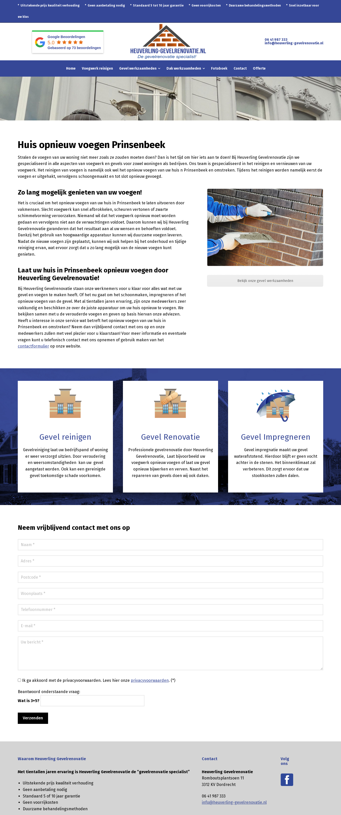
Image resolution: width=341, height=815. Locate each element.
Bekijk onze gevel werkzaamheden (265, 281)
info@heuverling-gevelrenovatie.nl (294, 43)
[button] (6, 808)
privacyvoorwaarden (150, 680)
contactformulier (33, 346)
